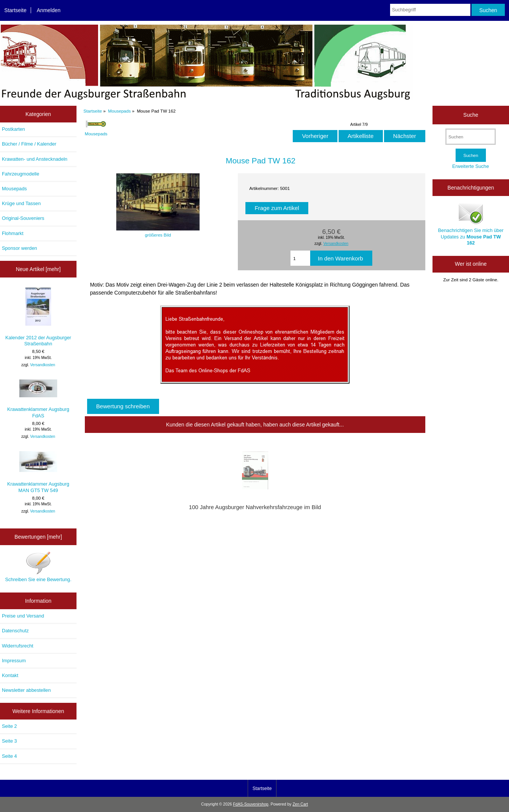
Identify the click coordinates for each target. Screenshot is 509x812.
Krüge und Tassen (21, 203)
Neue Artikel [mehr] (38, 269)
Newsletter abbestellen (26, 690)
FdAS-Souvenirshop (250, 804)
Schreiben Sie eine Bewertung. (38, 566)
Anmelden (49, 10)
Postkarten (13, 129)
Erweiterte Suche (470, 166)
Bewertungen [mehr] (38, 537)
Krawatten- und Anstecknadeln (34, 159)
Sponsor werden (19, 248)
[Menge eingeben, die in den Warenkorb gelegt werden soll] (300, 258)
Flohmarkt (12, 233)
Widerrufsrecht (17, 646)
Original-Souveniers (23, 218)
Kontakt (10, 675)
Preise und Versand (23, 616)
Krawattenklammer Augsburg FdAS (38, 398)
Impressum (14, 660)
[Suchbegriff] (430, 10)
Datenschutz (15, 630)
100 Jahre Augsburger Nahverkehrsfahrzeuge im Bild (255, 507)
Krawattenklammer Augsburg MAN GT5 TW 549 (38, 472)
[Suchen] (470, 137)
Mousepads (119, 110)
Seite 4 (9, 756)
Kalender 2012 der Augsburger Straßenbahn (38, 317)
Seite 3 (9, 741)
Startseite (15, 10)
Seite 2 (9, 726)
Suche (470, 115)
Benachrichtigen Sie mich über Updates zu (471, 224)
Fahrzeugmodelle (20, 174)
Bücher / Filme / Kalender (29, 144)
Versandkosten (42, 365)
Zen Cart (300, 804)
